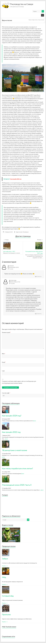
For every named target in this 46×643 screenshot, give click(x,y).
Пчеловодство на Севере (21, 4)
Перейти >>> (5, 565)
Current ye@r (6, 393)
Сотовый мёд (8, 596)
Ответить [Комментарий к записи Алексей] (39, 276)
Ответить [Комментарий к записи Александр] (39, 313)
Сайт (3, 371)
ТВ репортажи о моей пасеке (14, 450)
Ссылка (11, 269)
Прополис (6, 614)
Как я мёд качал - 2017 (9, 251)
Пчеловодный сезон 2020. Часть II (16, 485)
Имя (3, 353)
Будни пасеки (19, 232)
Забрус (5, 558)
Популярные (25, 232)
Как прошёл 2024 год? (11, 415)
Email (4, 362)
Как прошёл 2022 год (11, 432)
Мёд (4, 577)
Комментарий (6, 332)
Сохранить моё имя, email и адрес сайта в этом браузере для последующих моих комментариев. (19, 382)
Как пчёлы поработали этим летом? (17, 468)
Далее (34, 420)
